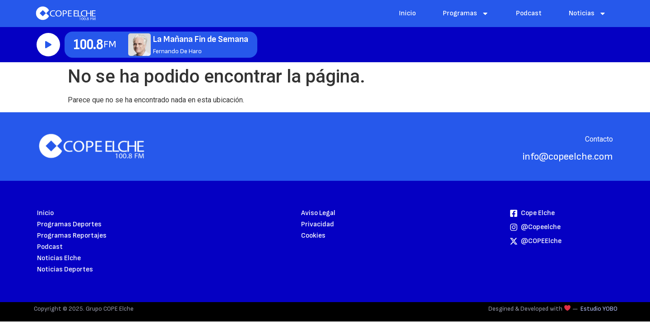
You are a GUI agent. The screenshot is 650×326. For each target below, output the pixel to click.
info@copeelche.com (568, 157)
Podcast (529, 13)
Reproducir (48, 44)
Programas (466, 13)
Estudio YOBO (599, 308)
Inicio (407, 13)
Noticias (587, 13)
